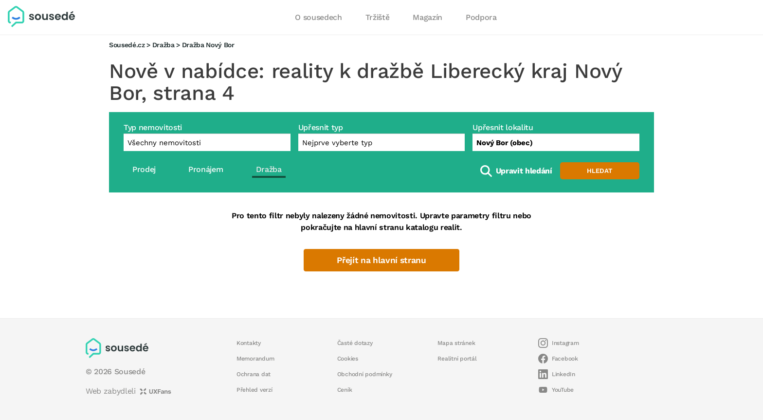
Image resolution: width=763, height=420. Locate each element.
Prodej (144, 169)
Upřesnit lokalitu (502, 127)
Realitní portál (456, 358)
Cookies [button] (347, 358)
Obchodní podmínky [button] (364, 374)
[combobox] (555, 142)
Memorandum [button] (255, 358)
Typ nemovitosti (153, 127)
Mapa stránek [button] (456, 343)
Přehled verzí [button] (254, 389)
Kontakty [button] (248, 343)
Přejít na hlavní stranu (381, 260)
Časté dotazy (355, 343)
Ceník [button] (344, 389)
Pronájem (205, 169)
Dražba (163, 45)
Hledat (599, 170)
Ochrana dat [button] (253, 374)
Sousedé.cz (127, 45)
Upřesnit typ (320, 127)
